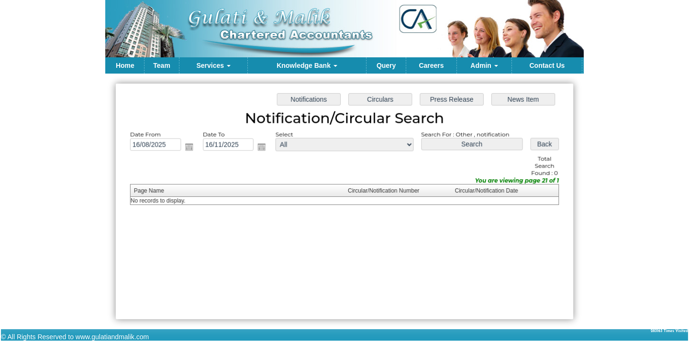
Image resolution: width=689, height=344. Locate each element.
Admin (484, 65)
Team (161, 65)
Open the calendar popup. (192, 148)
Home (125, 65)
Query (386, 65)
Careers (431, 65)
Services (213, 65)
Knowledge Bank (307, 65)
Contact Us (547, 65)
